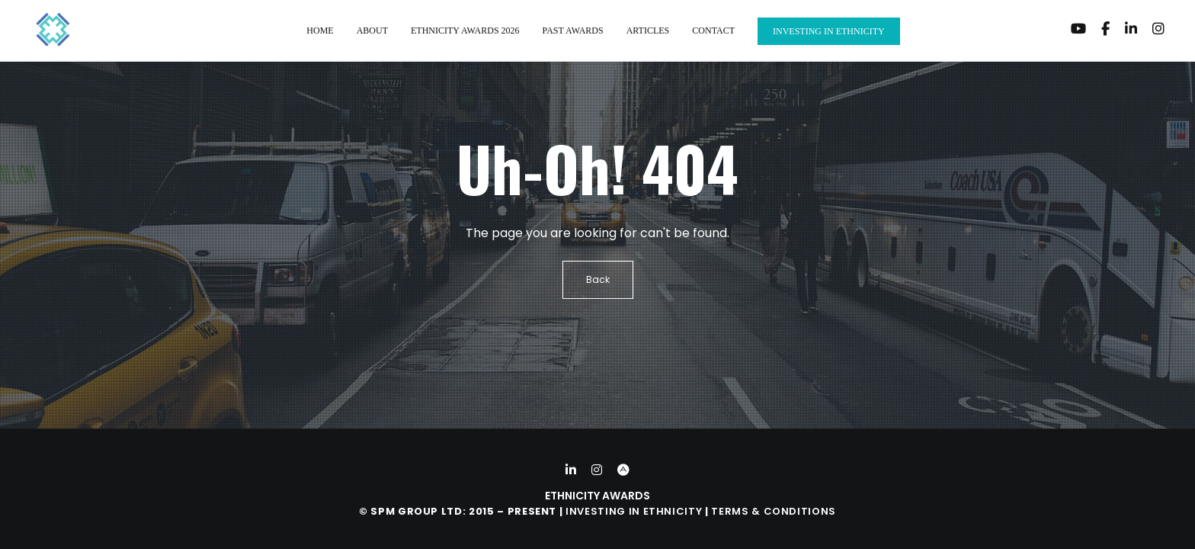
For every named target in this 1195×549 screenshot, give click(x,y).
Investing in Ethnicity (633, 511)
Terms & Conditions (773, 511)
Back (598, 279)
